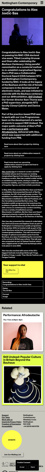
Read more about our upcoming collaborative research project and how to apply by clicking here (21, 165)
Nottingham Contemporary (19, 3)
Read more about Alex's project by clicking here (21, 145)
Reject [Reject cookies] (33, 467)
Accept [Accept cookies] (22, 467)
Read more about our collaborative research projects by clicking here (22, 154)
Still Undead (35, 97)
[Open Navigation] (42, 2)
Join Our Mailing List (12, 455)
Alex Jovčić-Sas (8, 172)
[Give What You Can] (10, 271)
